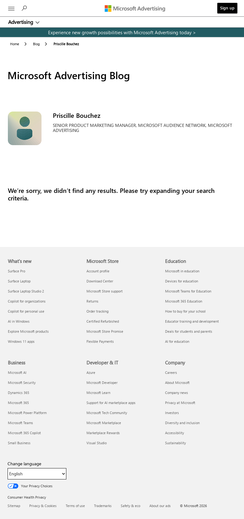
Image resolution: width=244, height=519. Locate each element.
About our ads (160, 505)
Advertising (21, 22)
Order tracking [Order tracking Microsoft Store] (97, 311)
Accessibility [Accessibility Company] (174, 432)
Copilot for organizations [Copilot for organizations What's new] (27, 301)
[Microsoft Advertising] (136, 8)
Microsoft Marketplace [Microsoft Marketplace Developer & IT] (103, 422)
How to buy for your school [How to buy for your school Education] (185, 311)
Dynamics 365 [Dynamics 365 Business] (18, 392)
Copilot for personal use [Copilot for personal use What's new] (26, 311)
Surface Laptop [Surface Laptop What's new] (19, 281)
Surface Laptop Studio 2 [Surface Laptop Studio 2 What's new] (26, 291)
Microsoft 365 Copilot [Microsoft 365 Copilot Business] (24, 432)
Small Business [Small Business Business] (19, 442)
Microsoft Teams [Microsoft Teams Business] (20, 422)
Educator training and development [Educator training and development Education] (192, 321)
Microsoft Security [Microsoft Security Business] (22, 382)
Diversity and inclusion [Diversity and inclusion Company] (182, 422)
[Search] (25, 9)
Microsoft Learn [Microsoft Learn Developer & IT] (98, 392)
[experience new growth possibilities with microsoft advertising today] (122, 32)
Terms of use (75, 505)
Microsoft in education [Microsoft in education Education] (182, 271)
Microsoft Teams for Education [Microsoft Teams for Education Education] (188, 291)
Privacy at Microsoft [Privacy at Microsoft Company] (180, 402)
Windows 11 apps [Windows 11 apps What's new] (21, 341)
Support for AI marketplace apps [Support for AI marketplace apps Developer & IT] (111, 402)
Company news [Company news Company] (176, 392)
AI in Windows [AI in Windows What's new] (19, 321)
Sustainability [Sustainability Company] (175, 442)
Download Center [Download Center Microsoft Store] (99, 281)
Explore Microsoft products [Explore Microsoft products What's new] (28, 331)
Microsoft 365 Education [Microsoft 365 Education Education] (183, 301)
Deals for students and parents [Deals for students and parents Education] (188, 331)
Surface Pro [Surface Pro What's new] (16, 271)
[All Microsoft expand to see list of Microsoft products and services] (11, 8)
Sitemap (14, 505)
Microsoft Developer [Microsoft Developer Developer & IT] (102, 382)
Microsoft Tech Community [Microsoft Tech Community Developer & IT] (106, 412)
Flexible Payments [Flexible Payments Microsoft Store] (100, 341)
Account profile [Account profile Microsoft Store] (97, 271)
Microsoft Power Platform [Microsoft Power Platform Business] (27, 412)
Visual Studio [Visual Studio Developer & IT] (96, 442)
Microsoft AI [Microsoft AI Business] (17, 372)
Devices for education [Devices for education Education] (181, 281)
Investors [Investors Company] (172, 412)
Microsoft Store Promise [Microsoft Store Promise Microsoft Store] (104, 331)
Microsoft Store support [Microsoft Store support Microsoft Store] (104, 291)
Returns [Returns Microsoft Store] (92, 301)
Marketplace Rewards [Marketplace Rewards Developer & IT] (103, 432)
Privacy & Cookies (43, 505)
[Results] (122, 194)
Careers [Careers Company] (171, 372)
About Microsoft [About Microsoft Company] (177, 382)
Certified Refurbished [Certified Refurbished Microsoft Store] (102, 321)
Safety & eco (130, 505)
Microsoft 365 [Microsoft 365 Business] (18, 402)
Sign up (227, 7)
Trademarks (103, 505)
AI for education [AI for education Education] (177, 341)
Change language (24, 464)
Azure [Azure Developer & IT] (90, 372)
